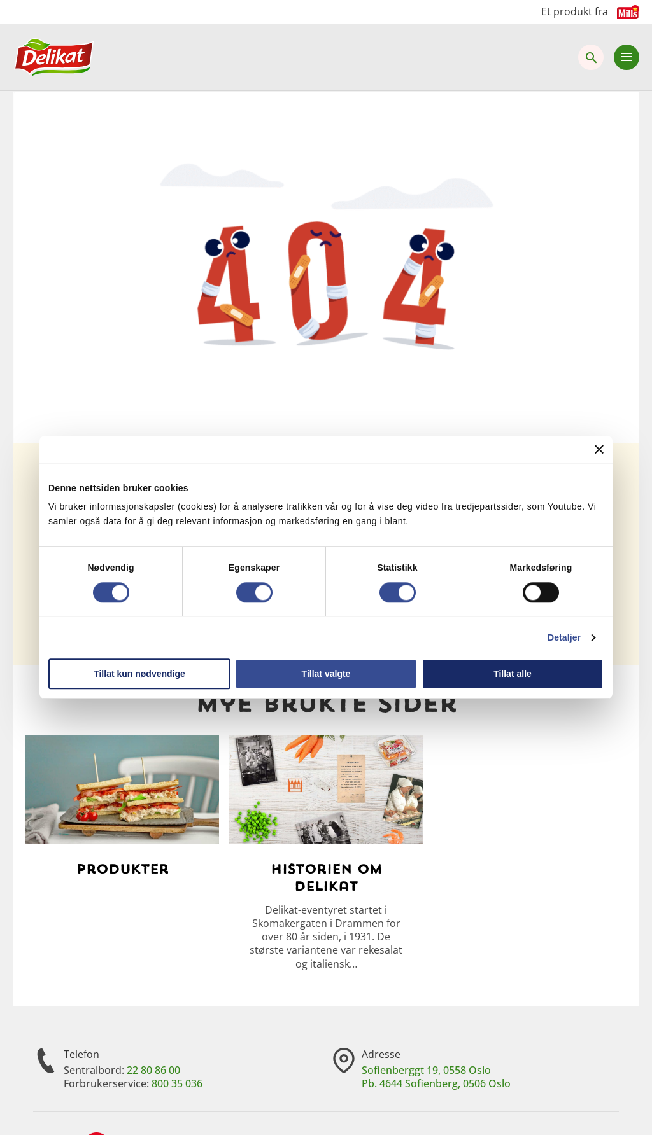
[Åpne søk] (591, 57)
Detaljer (564, 637)
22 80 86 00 (153, 1070)
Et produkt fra (574, 11)
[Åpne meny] (626, 57)
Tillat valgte (326, 674)
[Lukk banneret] (599, 449)
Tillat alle (512, 674)
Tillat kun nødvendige (139, 674)
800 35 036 (177, 1083)
